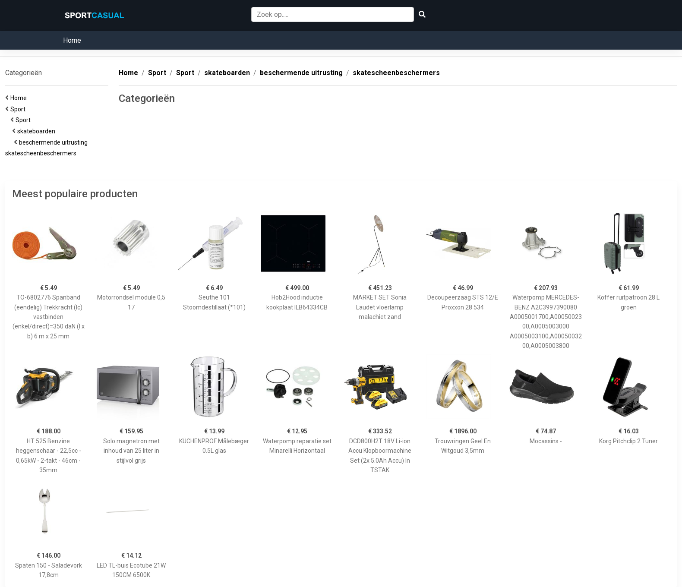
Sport (19, 109)
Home (72, 40)
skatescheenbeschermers (42, 153)
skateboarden (37, 131)
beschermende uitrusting (54, 142)
